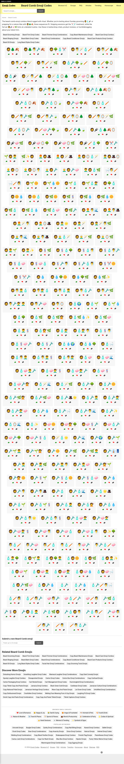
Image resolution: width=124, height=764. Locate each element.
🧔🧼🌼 (49, 424)
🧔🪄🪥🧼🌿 (109, 76)
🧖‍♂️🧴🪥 (66, 545)
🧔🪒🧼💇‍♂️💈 (19, 531)
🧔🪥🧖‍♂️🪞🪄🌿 (100, 116)
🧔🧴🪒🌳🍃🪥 (75, 63)
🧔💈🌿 (45, 250)
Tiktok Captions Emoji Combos (74, 697)
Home (4, 17)
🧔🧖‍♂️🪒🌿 (104, 290)
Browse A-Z (62, 6)
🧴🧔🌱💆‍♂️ (31, 558)
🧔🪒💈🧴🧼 (87, 478)
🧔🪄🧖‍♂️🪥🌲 (32, 76)
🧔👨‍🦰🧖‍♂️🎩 (111, 210)
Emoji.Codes (34, 747)
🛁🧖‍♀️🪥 (111, 170)
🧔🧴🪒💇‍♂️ (111, 397)
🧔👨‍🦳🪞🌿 (104, 237)
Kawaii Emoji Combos (92, 728)
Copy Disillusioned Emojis (12, 693)
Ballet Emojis (106, 728)
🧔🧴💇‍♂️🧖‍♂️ (81, 331)
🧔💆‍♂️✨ (27, 250)
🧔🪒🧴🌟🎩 (100, 491)
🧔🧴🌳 (19, 317)
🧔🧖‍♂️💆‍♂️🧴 (19, 290)
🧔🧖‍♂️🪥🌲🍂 (107, 49)
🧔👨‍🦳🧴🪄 (62, 237)
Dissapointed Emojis (36, 678)
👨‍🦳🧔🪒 (51, 170)
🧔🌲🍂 (12, 49)
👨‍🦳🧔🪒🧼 (70, 170)
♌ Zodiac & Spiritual (106, 716)
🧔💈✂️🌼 (107, 264)
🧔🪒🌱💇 (34, 451)
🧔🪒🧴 (57, 491)
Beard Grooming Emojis (11, 35)
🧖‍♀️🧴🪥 (14, 545)
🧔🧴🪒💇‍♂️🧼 (17, 411)
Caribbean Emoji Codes (79, 686)
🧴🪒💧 (80, 585)
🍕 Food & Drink (101, 713)
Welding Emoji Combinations (21, 735)
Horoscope (109, 6)
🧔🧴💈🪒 (44, 344)
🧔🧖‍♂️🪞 (57, 304)
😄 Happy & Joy (39, 713)
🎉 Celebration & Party (88, 716)
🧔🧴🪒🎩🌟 (66, 397)
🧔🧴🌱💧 (111, 304)
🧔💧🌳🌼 (58, 277)
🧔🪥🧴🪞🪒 (19, 130)
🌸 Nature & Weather (18, 716)
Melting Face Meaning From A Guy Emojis (59, 693)
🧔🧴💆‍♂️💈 (21, 331)
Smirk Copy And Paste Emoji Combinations (18, 697)
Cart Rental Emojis (35, 682)
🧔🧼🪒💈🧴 (36, 438)
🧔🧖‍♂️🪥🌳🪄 (21, 63)
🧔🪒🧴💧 (107, 505)
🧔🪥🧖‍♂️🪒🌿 (21, 116)
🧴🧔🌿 (90, 558)
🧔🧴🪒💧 (40, 411)
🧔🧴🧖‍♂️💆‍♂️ (19, 357)
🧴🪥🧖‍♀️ (14, 598)
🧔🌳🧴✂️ (57, 49)
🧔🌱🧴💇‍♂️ (90, 183)
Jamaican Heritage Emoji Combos (37, 689)
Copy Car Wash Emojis (45, 739)
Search (40, 11)
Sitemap (92, 747)
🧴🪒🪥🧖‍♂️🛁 (101, 585)
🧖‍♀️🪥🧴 (49, 545)
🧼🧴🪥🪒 (72, 598)
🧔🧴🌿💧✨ (79, 317)
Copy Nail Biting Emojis (73, 728)
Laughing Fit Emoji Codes (86, 693)
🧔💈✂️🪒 (22, 277)
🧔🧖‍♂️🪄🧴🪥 (81, 49)
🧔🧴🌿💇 (55, 317)
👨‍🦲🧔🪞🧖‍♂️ (31, 170)
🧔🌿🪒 (70, 210)
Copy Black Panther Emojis (43, 735)
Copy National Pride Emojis (12, 689)
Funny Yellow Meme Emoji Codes (100, 739)
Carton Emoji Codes (52, 678)
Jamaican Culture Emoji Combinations (103, 686)
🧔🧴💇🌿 (42, 331)
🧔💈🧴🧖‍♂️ (85, 250)
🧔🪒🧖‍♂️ (19, 491)
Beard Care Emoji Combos (105, 35)
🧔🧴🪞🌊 (12, 424)
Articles (88, 6)
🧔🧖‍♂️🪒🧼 (38, 304)
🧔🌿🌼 (51, 197)
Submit (39, 643)
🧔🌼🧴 (34, 197)
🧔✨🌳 (109, 531)
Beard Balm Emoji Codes (30, 38)
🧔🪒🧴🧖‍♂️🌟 (25, 518)
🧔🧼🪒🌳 (12, 438)
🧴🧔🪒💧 (45, 585)
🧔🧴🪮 (10, 76)
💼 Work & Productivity (69, 716)
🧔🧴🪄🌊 (42, 384)
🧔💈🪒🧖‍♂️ (59, 264)
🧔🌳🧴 (109, 183)
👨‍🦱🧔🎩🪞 (111, 156)
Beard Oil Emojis (9, 42)
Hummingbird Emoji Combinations (82, 682)
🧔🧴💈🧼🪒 (21, 344)
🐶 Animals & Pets (86, 713)
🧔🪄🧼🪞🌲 (83, 76)
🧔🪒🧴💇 (85, 505)
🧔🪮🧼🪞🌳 (38, 143)
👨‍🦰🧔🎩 (45, 156)
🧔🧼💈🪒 (90, 424)
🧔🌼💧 (17, 197)
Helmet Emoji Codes (104, 731)
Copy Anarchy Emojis (56, 731)
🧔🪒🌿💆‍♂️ (90, 451)
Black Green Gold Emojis (59, 686)
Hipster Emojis (81, 739)
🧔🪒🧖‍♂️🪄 (72, 89)
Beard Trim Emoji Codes (31, 35)
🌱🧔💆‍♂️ (10, 156)
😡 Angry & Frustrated (69, 713)
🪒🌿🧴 (109, 598)
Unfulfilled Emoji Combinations (104, 689)
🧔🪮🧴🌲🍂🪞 (103, 130)
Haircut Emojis (89, 731)
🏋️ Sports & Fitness (51, 716)
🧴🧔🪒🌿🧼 (22, 585)
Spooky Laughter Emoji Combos (14, 678)
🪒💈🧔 (10, 612)
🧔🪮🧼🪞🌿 (64, 143)
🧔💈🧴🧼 (16, 264)
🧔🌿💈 (68, 197)
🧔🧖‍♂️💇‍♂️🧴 (40, 290)
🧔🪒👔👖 (111, 451)
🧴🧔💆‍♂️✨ (109, 558)
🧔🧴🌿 (36, 317)
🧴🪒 (64, 585)
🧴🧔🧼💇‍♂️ (62, 572)
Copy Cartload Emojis (95, 678)
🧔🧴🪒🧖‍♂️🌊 (85, 411)
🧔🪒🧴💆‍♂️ (64, 505)
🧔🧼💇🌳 (68, 424)
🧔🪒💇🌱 (102, 464)
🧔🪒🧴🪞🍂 (25, 103)
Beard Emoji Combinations (50, 38)
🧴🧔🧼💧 (83, 572)
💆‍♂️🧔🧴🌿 (92, 170)
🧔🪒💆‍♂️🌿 (38, 464)
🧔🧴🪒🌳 (85, 384)
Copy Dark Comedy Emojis (89, 674)
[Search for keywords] (19, 11)
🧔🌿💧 (85, 197)
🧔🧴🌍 (75, 304)
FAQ (80, 6)
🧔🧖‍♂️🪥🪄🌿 (47, 63)
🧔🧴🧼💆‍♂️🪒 (25, 371)
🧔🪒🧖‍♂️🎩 (38, 491)
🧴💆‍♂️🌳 (12, 558)
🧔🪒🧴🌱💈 (40, 505)
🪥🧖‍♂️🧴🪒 (78, 625)
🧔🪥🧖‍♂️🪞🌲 (72, 116)
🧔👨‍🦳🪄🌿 (83, 237)
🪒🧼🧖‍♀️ (113, 612)
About (118, 6)
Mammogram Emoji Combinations (53, 743)
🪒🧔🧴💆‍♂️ (29, 612)
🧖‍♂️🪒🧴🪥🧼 (105, 545)
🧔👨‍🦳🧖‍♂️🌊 (19, 237)
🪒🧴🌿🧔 (51, 612)
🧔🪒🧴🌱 (16, 505)
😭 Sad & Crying (53, 713)
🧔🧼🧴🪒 (111, 424)
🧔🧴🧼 (85, 357)
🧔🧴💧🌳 (87, 344)
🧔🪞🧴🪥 (100, 103)
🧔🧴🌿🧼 (102, 317)
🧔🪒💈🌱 (38, 478)
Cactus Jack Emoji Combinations (23, 739)
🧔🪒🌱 (113, 438)
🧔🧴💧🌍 (66, 344)
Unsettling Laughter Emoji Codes (35, 674)
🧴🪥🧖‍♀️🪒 (34, 598)
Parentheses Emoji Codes (104, 735)
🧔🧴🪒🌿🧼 (40, 397)
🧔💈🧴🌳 (64, 250)
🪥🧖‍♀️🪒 (43, 625)
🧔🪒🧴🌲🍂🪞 (98, 89)
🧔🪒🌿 (70, 451)
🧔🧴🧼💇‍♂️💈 (51, 371)
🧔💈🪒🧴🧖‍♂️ (83, 264)
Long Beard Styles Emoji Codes (28, 42)
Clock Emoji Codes (18, 731)
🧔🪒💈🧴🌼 (62, 478)
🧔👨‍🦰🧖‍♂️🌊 (90, 210)
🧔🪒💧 (109, 478)
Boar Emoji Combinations (37, 731)
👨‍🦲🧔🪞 (12, 170)
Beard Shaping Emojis (11, 38)
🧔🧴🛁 (107, 344)
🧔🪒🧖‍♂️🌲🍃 (49, 89)
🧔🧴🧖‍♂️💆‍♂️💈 (42, 357)
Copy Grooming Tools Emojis (77, 663)
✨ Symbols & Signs (79, 720)
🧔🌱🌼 (32, 183)
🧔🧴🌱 (92, 304)
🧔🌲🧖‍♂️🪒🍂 (34, 49)
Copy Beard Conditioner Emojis (74, 38)
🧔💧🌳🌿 (80, 277)
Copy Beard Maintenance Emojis (81, 35)
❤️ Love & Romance (24, 713)
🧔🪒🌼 (53, 451)
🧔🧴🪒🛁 (62, 411)
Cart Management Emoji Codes (56, 682)
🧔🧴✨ (32, 424)
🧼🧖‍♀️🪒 (53, 598)
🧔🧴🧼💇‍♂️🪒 (77, 371)
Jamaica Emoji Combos (39, 686)
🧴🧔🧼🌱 (19, 572)
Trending (98, 6)
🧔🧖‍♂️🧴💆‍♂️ (62, 290)
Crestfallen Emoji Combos (33, 693)
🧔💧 (40, 277)
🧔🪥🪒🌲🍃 (75, 130)
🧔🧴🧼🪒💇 (19, 384)
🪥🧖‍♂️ (60, 625)
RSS (97, 747)
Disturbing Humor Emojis (12, 674)
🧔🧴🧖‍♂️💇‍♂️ (66, 357)
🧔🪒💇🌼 (16, 478)
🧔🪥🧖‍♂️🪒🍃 (47, 116)
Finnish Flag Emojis (85, 735)
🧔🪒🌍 (96, 438)
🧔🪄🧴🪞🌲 (57, 76)
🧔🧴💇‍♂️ (62, 331)
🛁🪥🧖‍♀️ (14, 183)
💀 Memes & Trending (61, 720)
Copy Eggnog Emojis (75, 743)
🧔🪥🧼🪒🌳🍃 (47, 130)
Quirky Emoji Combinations (52, 728)
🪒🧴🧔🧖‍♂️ (72, 612)
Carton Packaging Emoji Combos (14, 682)
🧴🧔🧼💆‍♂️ (40, 572)
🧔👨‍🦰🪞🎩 (42, 223)
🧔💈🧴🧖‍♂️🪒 (109, 250)
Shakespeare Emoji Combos (66, 735)
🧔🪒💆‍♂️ (19, 464)
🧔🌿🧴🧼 (51, 210)
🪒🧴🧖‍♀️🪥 (94, 612)
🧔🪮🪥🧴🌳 (90, 143)
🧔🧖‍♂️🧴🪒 (83, 290)
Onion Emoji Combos (74, 731)
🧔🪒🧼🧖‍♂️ (42, 531)
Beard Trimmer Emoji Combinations (54, 35)
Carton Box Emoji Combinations (74, 678)
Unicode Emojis (18, 728)
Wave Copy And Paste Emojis (62, 689)
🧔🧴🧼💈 (100, 371)
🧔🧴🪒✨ (109, 411)
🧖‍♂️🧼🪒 (83, 545)
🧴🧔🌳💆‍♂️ (53, 558)
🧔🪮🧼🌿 (14, 143)
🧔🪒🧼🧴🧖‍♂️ (87, 531)
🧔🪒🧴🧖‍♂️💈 (51, 518)
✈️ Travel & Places (34, 716)
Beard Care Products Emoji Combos (100, 38)
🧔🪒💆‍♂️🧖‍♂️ (59, 464)
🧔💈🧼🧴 (38, 264)
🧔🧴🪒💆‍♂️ (89, 397)
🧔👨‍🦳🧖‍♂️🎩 (40, 237)
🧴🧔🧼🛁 (104, 572)
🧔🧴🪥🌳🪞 (102, 63)
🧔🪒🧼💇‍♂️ (100, 518)
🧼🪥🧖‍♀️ (92, 598)
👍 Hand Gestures (44, 720)
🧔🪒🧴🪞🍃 (51, 103)
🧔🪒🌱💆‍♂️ (12, 451)
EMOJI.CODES (6, 1)
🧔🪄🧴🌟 (59, 438)
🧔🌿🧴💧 (29, 210)
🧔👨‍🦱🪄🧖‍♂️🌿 (100, 223)
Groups (73, 6)
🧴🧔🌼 (72, 558)
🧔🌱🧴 (70, 183)
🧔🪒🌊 (79, 438)
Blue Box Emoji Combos (64, 739)
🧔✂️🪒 (111, 143)
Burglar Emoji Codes (33, 728)
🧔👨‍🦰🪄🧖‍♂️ (21, 223)
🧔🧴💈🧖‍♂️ (102, 331)
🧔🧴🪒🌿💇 (14, 397)
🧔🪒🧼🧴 (64, 531)
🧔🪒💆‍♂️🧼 (81, 464)
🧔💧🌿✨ (101, 277)
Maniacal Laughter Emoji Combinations (63, 674)
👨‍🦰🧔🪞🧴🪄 (88, 156)
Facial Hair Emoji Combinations (53, 663)
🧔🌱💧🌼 (51, 183)
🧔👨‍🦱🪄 (79, 223)
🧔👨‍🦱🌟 (62, 223)
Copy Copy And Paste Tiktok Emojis (48, 697)
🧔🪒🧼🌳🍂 (77, 103)
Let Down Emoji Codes (83, 689)
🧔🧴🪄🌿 (64, 384)
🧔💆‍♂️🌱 (10, 250)
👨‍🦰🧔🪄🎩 (64, 156)
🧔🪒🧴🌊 (77, 491)
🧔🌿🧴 (10, 210)
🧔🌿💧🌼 (105, 197)
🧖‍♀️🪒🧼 (32, 545)
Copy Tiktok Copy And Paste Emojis (15, 686)
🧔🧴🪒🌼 (107, 384)
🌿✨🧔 (27, 156)
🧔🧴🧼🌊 (104, 357)
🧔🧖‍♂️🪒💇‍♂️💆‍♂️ (14, 304)
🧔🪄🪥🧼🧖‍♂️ (23, 89)
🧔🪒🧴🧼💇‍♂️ (77, 518)
